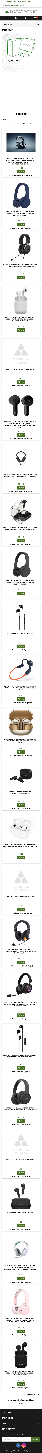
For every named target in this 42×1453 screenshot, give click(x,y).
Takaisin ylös (33, 1394)
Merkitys (13, 119)
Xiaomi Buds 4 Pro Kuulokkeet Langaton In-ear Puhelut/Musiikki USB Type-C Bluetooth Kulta (20, 740)
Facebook (21, 1403)
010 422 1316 (26, 2)
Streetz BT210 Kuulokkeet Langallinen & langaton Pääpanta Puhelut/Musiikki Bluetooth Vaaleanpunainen (20, 1320)
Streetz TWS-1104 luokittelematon (20, 1213)
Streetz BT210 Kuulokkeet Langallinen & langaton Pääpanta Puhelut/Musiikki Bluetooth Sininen (20, 213)
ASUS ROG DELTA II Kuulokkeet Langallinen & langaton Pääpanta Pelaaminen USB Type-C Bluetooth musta (20, 1004)
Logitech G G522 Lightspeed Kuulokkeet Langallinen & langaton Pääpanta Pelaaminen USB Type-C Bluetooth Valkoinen (20, 1267)
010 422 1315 (11, 2)
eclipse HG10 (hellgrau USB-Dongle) (20, 896)
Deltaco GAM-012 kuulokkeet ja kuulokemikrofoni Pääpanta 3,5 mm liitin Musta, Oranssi (20, 951)
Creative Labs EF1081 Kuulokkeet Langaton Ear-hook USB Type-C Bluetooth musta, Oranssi (20, 688)
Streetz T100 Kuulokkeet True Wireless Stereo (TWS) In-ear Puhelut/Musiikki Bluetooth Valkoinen (20, 319)
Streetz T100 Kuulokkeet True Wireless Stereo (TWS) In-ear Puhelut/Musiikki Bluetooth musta (20, 1373)
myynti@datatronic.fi (17, 5)
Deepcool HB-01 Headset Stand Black (20, 1160)
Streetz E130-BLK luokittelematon (20, 633)
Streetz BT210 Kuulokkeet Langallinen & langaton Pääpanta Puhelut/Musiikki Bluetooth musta (20, 582)
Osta (21, 171)
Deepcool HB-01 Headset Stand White (20, 369)
